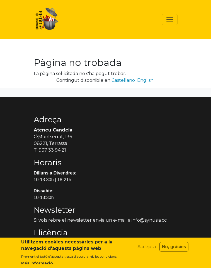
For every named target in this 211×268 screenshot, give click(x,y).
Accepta (146, 248)
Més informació (37, 265)
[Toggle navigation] (170, 19)
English (145, 80)
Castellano (123, 80)
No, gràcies (174, 248)
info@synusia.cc (149, 220)
